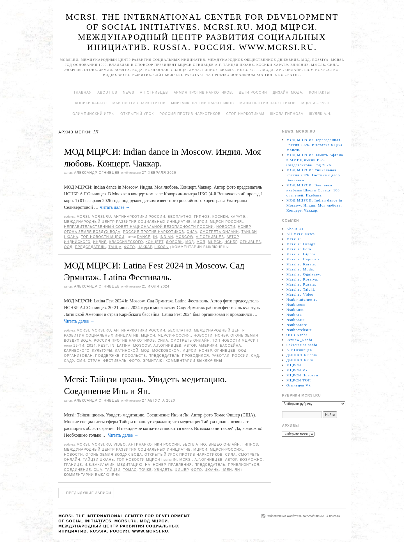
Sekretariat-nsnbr (302, 345)
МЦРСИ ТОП (298, 380)
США (98, 470)
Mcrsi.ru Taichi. (301, 289)
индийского (77, 242)
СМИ (81, 361)
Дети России (253, 92)
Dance (143, 237)
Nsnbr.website (299, 330)
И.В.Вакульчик (99, 465)
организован (78, 356)
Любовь (174, 242)
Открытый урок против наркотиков (183, 455)
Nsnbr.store (296, 325)
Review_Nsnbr (299, 340)
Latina (123, 346)
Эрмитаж (152, 361)
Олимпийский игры (93, 114)
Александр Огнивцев (97, 173)
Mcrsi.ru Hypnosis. (303, 259)
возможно (251, 460)
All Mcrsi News (300, 234)
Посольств (134, 356)
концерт (155, 242)
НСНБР (244, 227)
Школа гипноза (286, 114)
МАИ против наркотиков (139, 103)
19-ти (78, 346)
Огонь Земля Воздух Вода (92, 232)
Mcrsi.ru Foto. (299, 249)
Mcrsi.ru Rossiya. (302, 279)
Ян (237, 470)
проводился (195, 356)
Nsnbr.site (295, 320)
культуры (102, 351)
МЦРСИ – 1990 (315, 103)
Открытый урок (137, 114)
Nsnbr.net (295, 309)
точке (145, 470)
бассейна (230, 346)
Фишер (182, 470)
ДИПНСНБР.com (301, 355)
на (147, 465)
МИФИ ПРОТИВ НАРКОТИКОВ (268, 103)
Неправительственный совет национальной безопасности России (139, 227)
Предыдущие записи (86, 493)
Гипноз (202, 217)
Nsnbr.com (296, 304)
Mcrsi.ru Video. (300, 294)
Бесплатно (179, 217)
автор (233, 237)
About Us (107, 92)
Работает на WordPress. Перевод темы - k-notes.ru (303, 516)
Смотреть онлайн (219, 232)
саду (69, 361)
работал (220, 356)
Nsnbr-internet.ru (302, 299)
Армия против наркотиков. (203, 92)
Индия (100, 242)
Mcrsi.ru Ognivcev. (303, 274)
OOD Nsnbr (296, 335)
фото (129, 247)
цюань (212, 470)
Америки (208, 346)
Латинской (127, 351)
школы (161, 247)
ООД (68, 247)
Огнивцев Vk (298, 385)
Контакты (319, 92)
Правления (180, 465)
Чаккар (144, 247)
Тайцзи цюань (98, 460)
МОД (189, 242)
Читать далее (115, 207)
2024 (91, 346)
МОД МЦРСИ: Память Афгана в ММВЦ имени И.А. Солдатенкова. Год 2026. (314, 160)
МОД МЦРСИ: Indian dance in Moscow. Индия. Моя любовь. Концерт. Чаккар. (314, 205)
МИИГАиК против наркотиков (202, 103)
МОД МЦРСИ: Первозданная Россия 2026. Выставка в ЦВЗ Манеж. (314, 145)
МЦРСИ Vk (297, 370)
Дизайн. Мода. (288, 92)
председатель (90, 247)
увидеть (163, 470)
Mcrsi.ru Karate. (301, 264)
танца (114, 247)
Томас (130, 470)
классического (126, 242)
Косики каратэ (91, 103)
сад (255, 356)
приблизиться (243, 465)
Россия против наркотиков (190, 114)
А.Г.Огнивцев (154, 92)
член (226, 470)
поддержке (107, 356)
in (155, 237)
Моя (201, 242)
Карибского (76, 351)
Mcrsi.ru (101, 217)
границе (73, 465)
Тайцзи (113, 470)
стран (94, 361)
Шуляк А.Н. (320, 114)
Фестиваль (115, 361)
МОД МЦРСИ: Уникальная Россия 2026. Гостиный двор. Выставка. (313, 175)
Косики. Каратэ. (229, 217)
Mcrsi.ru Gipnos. (301, 254)
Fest (103, 346)
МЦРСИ (200, 222)
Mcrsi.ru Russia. (301, 284)
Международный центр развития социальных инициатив (127, 222)
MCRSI (83, 217)
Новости (225, 227)
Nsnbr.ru (294, 314)
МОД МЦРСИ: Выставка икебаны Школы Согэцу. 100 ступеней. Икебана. (313, 190)
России (240, 356)
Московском (166, 351)
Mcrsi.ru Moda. (300, 269)
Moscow (184, 237)
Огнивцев (250, 242)
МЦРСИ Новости (302, 375)
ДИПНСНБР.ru (300, 360)
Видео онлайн (224, 444)
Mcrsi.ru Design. (301, 244)
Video (120, 444)
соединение (77, 470)
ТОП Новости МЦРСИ (102, 237)
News (128, 92)
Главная (83, 92)
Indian (166, 237)
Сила (192, 232)
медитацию (130, 465)
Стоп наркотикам (245, 114)
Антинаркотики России (139, 217)
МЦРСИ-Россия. (226, 222)
